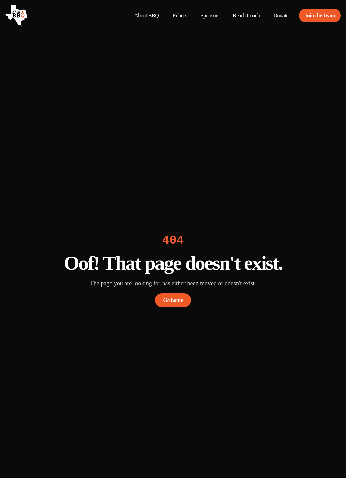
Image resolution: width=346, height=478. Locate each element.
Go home (173, 300)
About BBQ (146, 15)
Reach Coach (246, 15)
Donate (280, 15)
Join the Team (319, 15)
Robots (179, 15)
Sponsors (209, 15)
